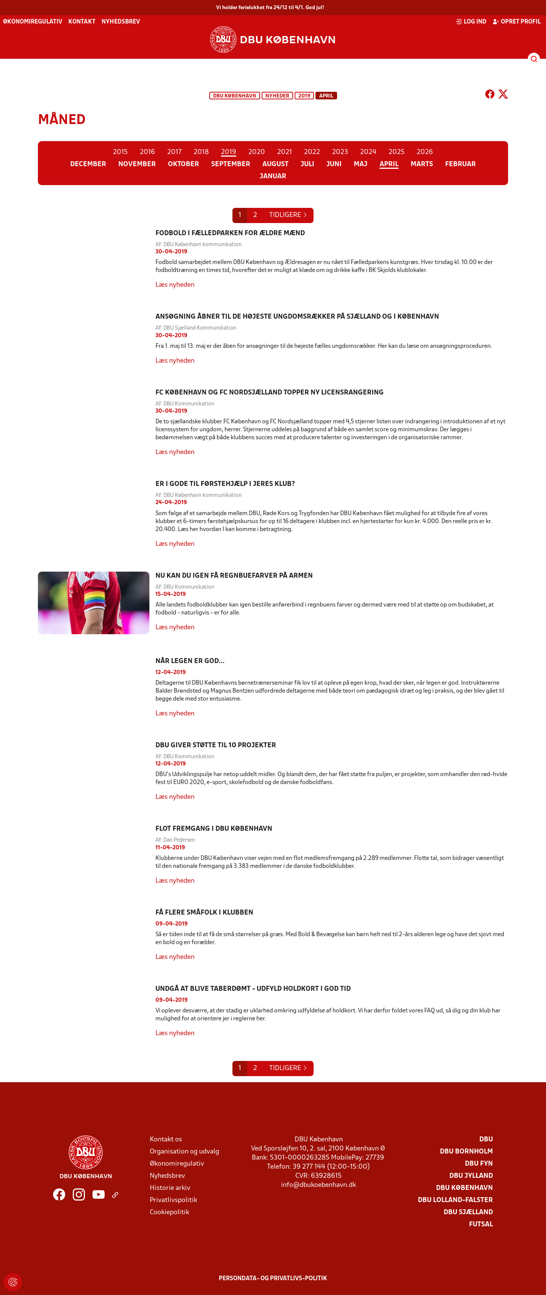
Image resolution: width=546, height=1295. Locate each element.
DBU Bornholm (466, 1152)
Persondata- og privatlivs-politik (273, 1278)
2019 (304, 96)
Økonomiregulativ (32, 22)
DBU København (234, 96)
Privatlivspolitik (173, 1200)
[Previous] (288, 215)
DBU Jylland (471, 1176)
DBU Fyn (479, 1164)
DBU (486, 1139)
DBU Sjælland (468, 1212)
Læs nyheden (175, 285)
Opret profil (517, 21)
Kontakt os (166, 1139)
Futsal (481, 1224)
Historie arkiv (170, 1188)
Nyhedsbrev (121, 22)
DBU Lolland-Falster (455, 1200)
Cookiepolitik (169, 1212)
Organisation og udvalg (184, 1152)
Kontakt (82, 22)
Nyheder (277, 96)
